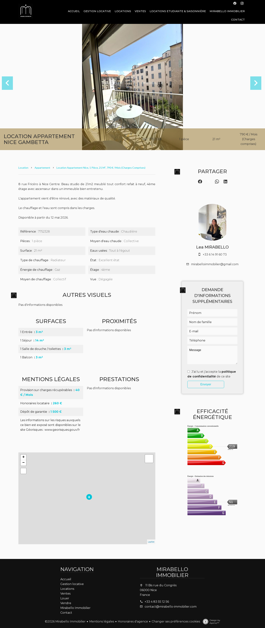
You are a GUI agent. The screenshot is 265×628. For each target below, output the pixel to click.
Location (23, 167)
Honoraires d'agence (133, 621)
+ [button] (23, 457)
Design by (210, 621)
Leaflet (151, 542)
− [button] (23, 463)
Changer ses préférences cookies (176, 621)
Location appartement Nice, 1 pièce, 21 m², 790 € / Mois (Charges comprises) (100, 167)
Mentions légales (101, 621)
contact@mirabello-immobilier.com (171, 606)
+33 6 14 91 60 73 (215, 254)
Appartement (42, 167)
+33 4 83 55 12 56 (157, 601)
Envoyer (205, 384)
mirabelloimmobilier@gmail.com (215, 264)
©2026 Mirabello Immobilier (65, 621)
